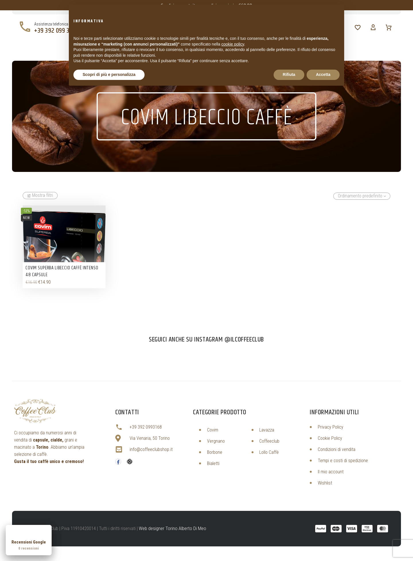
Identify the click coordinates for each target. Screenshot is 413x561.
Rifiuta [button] (289, 74)
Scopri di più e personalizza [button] (109, 74)
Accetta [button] (323, 74)
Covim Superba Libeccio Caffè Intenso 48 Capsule (62, 271)
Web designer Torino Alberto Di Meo (172, 528)
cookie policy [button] (232, 44)
